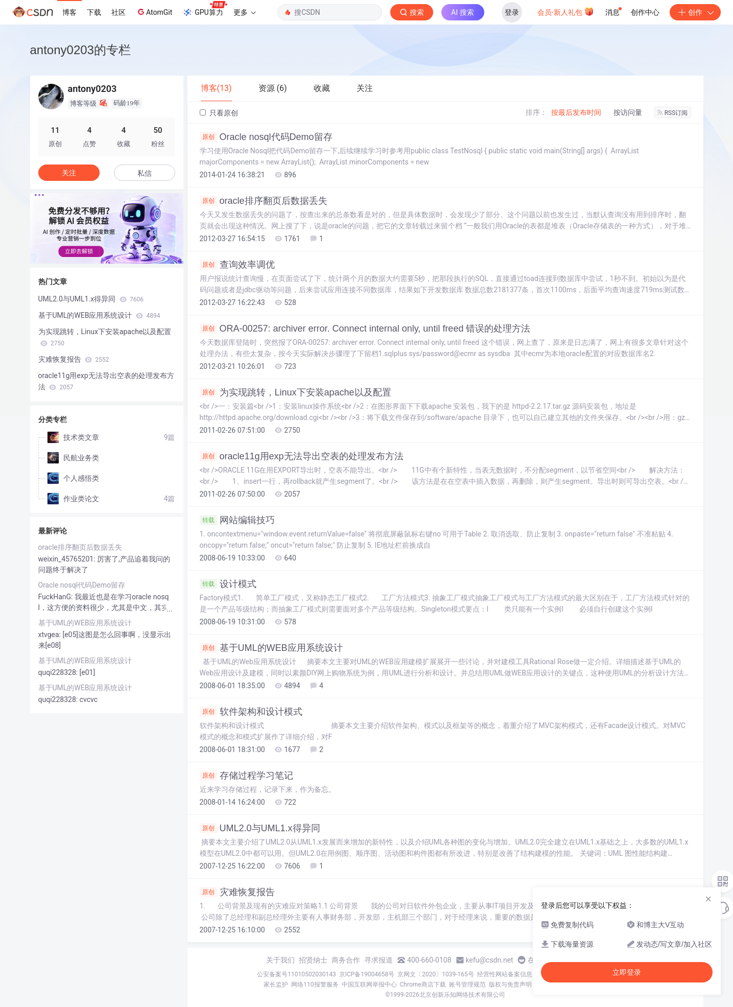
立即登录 (626, 972)
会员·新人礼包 (565, 11)
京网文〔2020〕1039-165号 (435, 974)
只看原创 (219, 113)
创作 (695, 12)
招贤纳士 (313, 960)
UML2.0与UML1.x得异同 (260, 828)
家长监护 (276, 984)
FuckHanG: (56, 597)
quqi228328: (59, 672)
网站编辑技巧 (237, 520)
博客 (69, 12)
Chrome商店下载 (423, 984)
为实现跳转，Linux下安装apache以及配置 (295, 392)
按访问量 (627, 112)
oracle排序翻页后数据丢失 (263, 201)
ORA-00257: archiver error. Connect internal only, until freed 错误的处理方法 (365, 328)
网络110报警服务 (314, 984)
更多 (244, 12)
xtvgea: (50, 634)
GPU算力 (204, 9)
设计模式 (228, 584)
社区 (118, 12)
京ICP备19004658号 (367, 974)
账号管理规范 (467, 984)
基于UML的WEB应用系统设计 (271, 648)
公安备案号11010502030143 (296, 974)
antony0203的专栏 (80, 50)
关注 (69, 173)
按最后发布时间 (576, 112)
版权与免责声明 (510, 984)
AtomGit (154, 11)
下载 (94, 12)
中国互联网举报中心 (369, 984)
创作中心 (645, 12)
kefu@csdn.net (489, 960)
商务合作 (346, 960)
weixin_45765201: (68, 559)
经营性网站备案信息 (504, 974)
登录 (512, 12)
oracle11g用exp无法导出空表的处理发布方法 (302, 456)
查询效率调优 (237, 265)
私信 (144, 173)
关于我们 (280, 960)
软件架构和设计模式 (251, 712)
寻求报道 (378, 960)
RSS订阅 (672, 112)
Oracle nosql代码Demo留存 (266, 137)
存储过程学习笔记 (246, 775)
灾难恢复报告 (237, 892)
